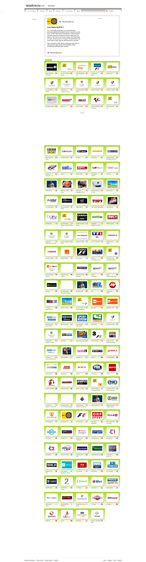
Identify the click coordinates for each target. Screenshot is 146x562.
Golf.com (108, 174)
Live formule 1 (79, 421)
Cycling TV (94, 157)
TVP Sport (78, 520)
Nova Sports (109, 487)
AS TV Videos (79, 106)
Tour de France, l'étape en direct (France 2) (67, 225)
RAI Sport (93, 307)
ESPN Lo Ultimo (80, 388)
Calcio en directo (95, 89)
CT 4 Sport (78, 487)
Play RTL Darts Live (56, 52)
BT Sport (78, 157)
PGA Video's (109, 190)
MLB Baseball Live (95, 405)
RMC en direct (110, 223)
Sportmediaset (64, 324)
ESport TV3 (109, 73)
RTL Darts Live (64, 421)
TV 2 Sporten (109, 471)
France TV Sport (80, 241)
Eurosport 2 (48, 454)
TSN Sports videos (96, 207)
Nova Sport (94, 487)
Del (92, 291)
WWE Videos (79, 207)
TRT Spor (93, 504)
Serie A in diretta (110, 324)
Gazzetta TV (79, 357)
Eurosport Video (65, 454)
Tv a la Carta (69, 11)
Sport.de (48, 291)
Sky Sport (63, 340)
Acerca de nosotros (29, 560)
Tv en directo (31, 11)
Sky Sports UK (64, 157)
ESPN (108, 373)
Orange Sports (64, 258)
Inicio (104, 560)
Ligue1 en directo (110, 89)
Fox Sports (94, 373)
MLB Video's (49, 190)
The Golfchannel (50, 207)
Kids (50, 11)
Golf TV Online (64, 307)
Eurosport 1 (109, 438)
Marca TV (63, 106)
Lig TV (62, 520)
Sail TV (62, 174)
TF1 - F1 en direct (95, 241)
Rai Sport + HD (110, 307)
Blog (78, 11)
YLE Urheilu (79, 471)
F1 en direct (79, 258)
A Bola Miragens (110, 357)
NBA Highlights (64, 357)
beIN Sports (49, 223)
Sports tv (48, 520)
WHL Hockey (109, 207)
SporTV (78, 373)
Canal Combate (65, 388)
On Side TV (64, 438)
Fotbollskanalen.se (96, 454)
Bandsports (64, 373)
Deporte (58, 11)
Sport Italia (94, 324)
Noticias (42, 11)
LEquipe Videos (49, 258)
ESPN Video (79, 174)
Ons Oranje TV (49, 421)
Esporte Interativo (50, 388)
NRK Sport (94, 471)
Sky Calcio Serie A (80, 340)
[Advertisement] (49, 2)
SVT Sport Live (95, 438)
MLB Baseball (79, 291)
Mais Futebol (49, 373)
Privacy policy (48, 560)
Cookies (56, 560)
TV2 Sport (48, 438)
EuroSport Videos (50, 106)
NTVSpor (108, 504)
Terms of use (39, 560)
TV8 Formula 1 (95, 340)
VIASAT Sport (49, 487)
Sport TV (93, 357)
